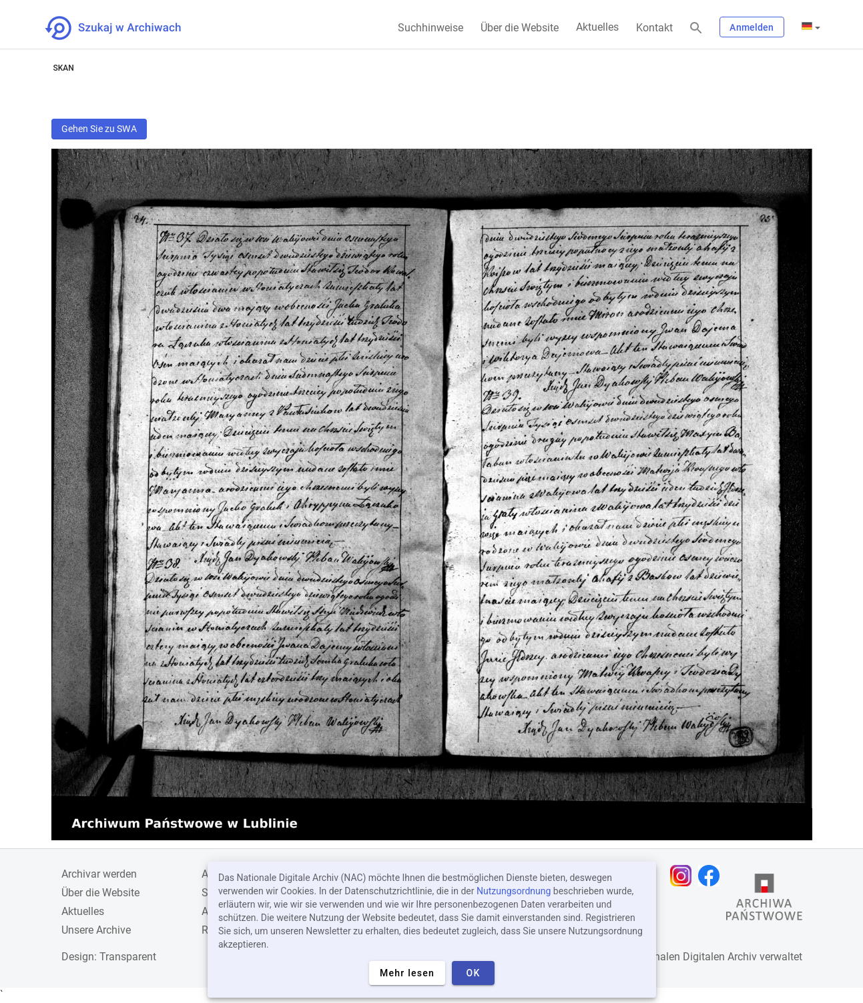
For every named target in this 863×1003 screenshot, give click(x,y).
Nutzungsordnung (514, 891)
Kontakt (654, 27)
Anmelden (752, 27)
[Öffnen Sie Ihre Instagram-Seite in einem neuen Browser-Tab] (684, 875)
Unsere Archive (96, 930)
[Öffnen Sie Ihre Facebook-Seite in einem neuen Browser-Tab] (712, 875)
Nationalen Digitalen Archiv (693, 956)
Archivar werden (99, 874)
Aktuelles (597, 27)
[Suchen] (696, 28)
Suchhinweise (430, 27)
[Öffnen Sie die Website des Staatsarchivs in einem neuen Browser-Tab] (764, 900)
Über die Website (520, 27)
